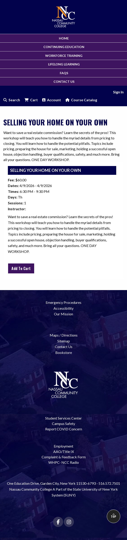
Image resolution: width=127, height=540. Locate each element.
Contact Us (63, 346)
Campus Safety (63, 423)
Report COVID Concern (63, 429)
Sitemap (63, 341)
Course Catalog (81, 100)
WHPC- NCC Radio (63, 462)
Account (51, 100)
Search (11, 100)
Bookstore (63, 352)
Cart (31, 100)
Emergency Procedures (63, 302)
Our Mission (63, 314)
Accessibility (63, 308)
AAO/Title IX (63, 451)
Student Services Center (63, 418)
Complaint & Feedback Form (64, 457)
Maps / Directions (64, 335)
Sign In (118, 92)
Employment (63, 446)
